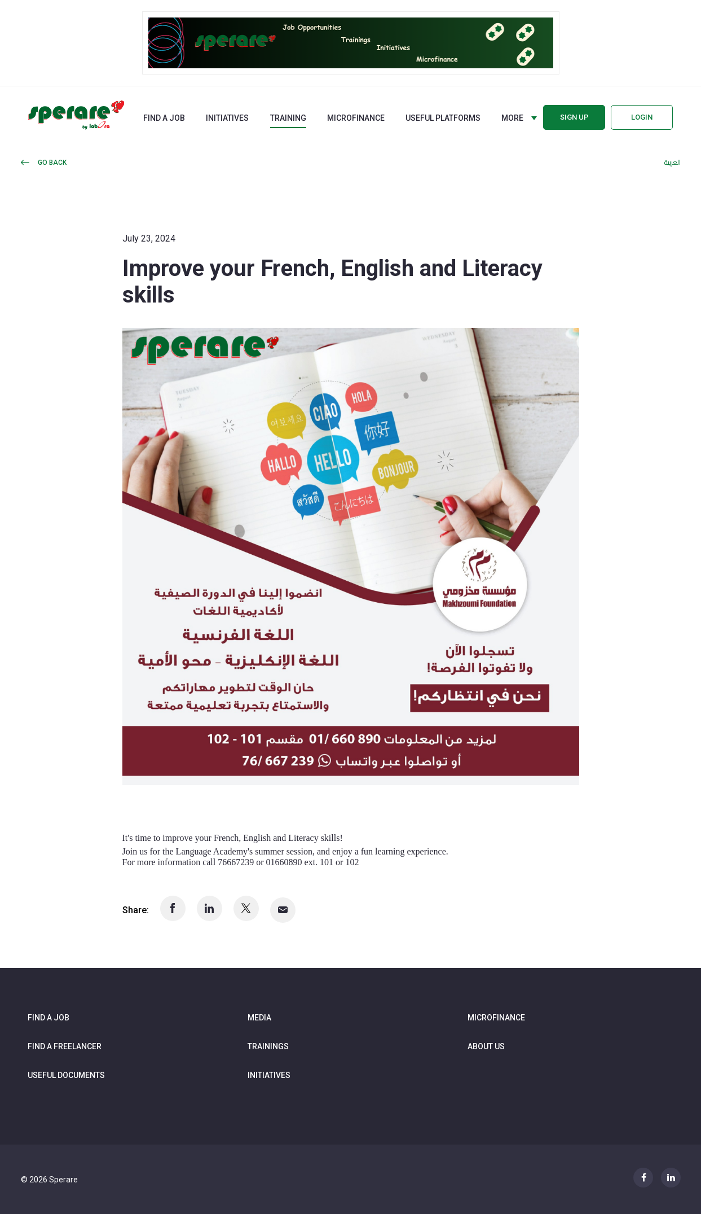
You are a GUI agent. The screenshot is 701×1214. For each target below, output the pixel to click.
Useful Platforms (442, 117)
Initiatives (227, 117)
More (512, 117)
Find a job (164, 117)
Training (288, 117)
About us (486, 1046)
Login (641, 117)
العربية (672, 162)
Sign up (574, 117)
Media (259, 1017)
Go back (52, 162)
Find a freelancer (65, 1046)
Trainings (268, 1046)
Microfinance (356, 117)
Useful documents (66, 1075)
